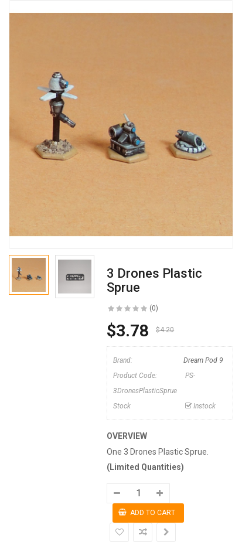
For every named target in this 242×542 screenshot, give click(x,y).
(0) (153, 308)
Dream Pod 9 (203, 360)
